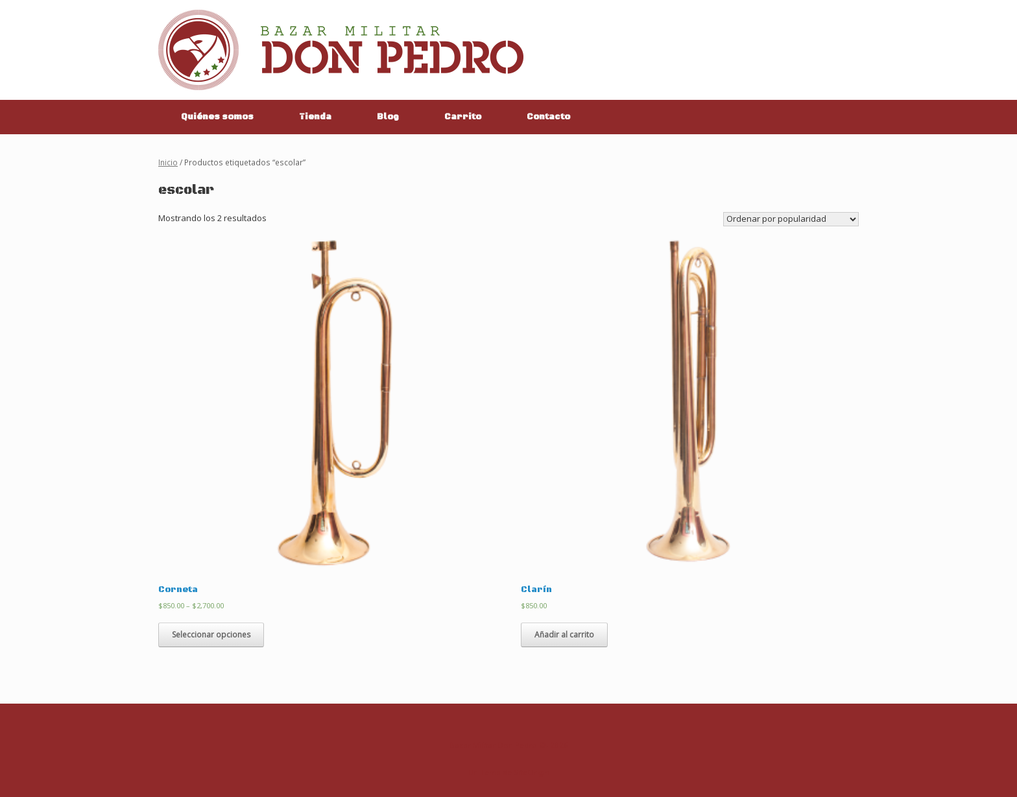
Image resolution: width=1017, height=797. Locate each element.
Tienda (315, 117)
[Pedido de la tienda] (791, 219)
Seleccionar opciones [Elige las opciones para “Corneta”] (211, 634)
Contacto (548, 117)
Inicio (168, 162)
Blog (388, 117)
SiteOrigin (531, 772)
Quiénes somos (217, 117)
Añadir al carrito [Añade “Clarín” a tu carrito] (564, 634)
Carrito (462, 117)
